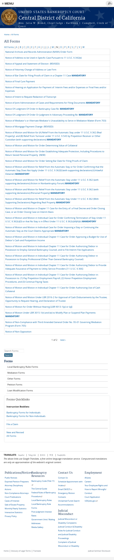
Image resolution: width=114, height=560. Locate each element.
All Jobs (88, 478)
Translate (37, 551)
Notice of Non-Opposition (19, 331)
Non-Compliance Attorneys (17, 493)
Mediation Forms (16, 372)
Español (21, 455)
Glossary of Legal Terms (21, 551)
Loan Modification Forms (20, 390)
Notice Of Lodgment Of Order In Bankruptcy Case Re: (40, 108)
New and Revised (15, 432)
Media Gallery (37, 527)
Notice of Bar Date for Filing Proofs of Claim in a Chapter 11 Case (45, 75)
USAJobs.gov (91, 501)
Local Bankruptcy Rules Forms (22, 366)
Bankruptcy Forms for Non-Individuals (25, 416)
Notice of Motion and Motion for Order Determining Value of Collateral (41, 145)
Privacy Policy (11, 516)
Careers (88, 481)
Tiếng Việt (32, 455)
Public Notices (11, 478)
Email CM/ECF (65, 489)
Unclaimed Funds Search (69, 501)
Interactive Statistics (13, 512)
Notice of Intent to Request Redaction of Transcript (31, 96)
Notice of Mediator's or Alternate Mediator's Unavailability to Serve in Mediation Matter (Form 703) (56, 120)
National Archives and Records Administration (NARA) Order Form (39, 51)
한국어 (42, 455)
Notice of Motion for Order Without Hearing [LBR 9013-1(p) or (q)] (39, 306)
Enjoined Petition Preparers (17, 481)
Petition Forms (14, 384)
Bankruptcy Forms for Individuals (23, 412)
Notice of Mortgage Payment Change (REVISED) (29, 126)
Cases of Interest (12, 501)
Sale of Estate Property (15, 504)
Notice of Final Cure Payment (20, 81)
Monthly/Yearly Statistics (15, 508)
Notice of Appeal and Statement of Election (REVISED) (32, 63)
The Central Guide (39, 489)
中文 (51, 455)
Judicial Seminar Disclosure (99, 551)
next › (63, 339)
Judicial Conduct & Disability (70, 527)
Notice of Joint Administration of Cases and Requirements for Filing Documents (53, 102)
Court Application (92, 497)
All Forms (15, 34)
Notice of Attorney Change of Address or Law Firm (31, 69)
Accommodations (66, 504)
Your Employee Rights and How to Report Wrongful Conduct (96, 489)
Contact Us (63, 478)
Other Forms (13, 378)
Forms (8, 361)
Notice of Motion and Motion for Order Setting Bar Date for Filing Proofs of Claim (47, 160)
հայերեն (61, 455)
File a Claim (12, 424)
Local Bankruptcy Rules (41, 500)
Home (6, 34)
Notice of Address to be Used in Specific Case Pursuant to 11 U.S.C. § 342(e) (44, 57)
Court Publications (13, 497)
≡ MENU (8, 3)
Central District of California (52, 18)
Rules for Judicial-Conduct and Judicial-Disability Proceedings (69, 534)
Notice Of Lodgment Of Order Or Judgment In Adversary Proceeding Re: (49, 114)
